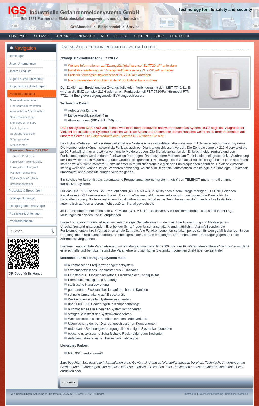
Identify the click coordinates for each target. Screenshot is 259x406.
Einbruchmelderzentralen (25, 105)
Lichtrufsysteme (19, 128)
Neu (104, 36)
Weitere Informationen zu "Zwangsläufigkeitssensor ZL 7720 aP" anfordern (122, 65)
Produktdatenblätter (22, 94)
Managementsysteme (23, 172)
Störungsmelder (20, 139)
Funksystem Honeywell (24, 167)
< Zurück (68, 382)
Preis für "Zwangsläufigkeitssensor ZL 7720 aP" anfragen (109, 75)
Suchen (141, 36)
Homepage (18, 36)
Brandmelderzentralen (23, 100)
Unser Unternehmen (22, 63)
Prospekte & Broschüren (25, 190)
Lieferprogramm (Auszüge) (27, 206)
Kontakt (62, 36)
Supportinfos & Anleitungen (27, 86)
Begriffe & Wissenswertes (26, 79)
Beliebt (121, 36)
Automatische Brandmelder (27, 111)
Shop (159, 36)
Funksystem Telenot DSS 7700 (29, 150)
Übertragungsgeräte (22, 133)
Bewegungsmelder (21, 183)
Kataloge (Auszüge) (22, 198)
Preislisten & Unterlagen (25, 213)
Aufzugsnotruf (18, 144)
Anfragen (85, 36)
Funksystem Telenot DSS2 (26, 161)
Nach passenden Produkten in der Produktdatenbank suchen (112, 80)
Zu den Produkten (23, 156)
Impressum (190, 394)
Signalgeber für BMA (23, 122)
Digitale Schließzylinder (24, 178)
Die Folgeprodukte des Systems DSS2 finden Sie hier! (124, 136)
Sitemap (41, 36)
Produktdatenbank (21, 221)
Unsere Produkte (20, 71)
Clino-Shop (180, 36)
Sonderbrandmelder (22, 117)
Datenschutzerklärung (211, 394)
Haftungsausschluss (236, 394)
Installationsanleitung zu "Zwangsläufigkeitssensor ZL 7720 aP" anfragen (121, 70)
